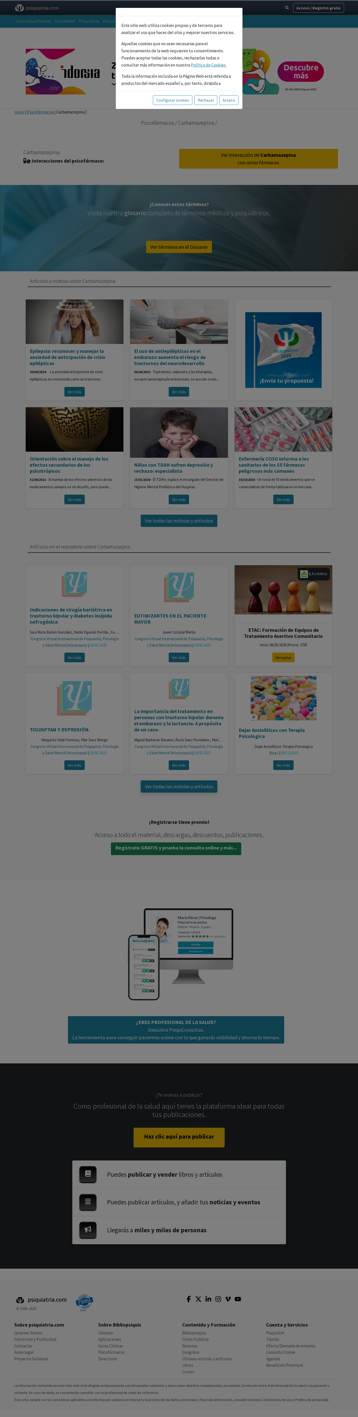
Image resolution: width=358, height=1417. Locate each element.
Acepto (229, 88)
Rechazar (206, 88)
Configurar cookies (172, 88)
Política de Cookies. (208, 53)
